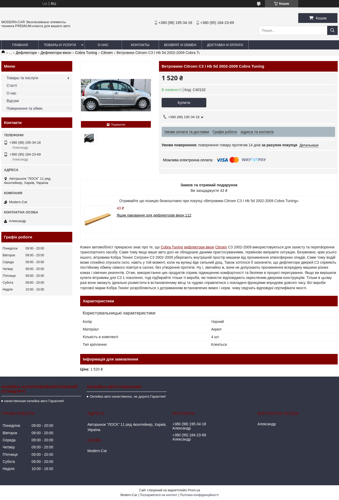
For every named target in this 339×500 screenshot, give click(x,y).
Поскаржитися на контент (158, 495)
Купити (184, 102)
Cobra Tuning (86, 53)
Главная (20, 45)
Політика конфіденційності (199, 495)
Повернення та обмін (25, 108)
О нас (103, 45)
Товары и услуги (60, 45)
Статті (12, 85)
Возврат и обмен (180, 45)
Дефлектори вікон (55, 53)
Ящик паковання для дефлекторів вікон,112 (154, 215)
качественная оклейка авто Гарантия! (34, 401)
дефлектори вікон (199, 247)
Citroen (107, 53)
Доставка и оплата (225, 45)
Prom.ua (194, 490)
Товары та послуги (22, 78)
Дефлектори (26, 53)
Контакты (140, 45)
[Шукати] (332, 30)
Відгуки (13, 101)
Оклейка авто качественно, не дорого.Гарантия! (128, 396)
